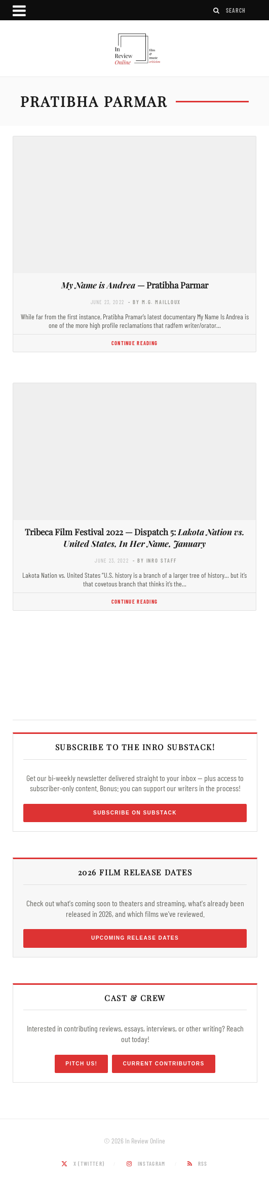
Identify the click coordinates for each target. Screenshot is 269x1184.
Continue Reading (134, 343)
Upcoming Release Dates (135, 938)
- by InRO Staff (154, 560)
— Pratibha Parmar (134, 284)
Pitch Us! (81, 1063)
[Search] (216, 10)
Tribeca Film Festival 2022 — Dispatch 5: (135, 537)
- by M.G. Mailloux (154, 302)
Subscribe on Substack (135, 813)
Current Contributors (163, 1063)
